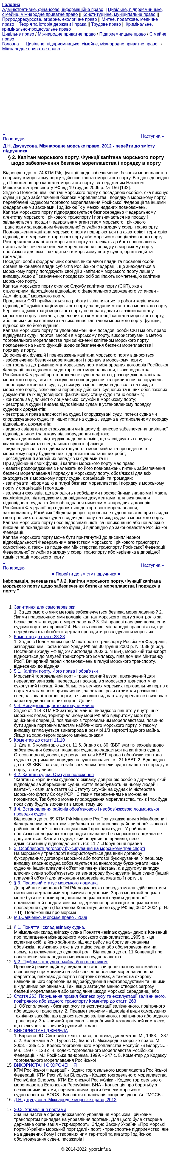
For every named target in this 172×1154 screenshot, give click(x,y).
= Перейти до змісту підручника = (86, 574)
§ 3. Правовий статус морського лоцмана (56, 883)
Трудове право (106, 24)
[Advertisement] (86, 89)
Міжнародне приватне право (67, 34)
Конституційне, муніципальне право (119, 14)
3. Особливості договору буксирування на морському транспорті (79, 848)
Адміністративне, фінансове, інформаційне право (52, 9)
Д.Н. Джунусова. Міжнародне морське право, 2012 (65, 1099)
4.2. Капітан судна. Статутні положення (54, 774)
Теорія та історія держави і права (52, 24)
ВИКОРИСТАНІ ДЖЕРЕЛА (41, 1030)
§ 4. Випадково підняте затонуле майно (54, 705)
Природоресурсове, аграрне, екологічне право (49, 19)
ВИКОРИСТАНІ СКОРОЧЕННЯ (45, 1065)
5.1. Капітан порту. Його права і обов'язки (56, 671)
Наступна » (152, 136)
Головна (10, 44)
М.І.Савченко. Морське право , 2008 (50, 917)
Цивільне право (18, 34)
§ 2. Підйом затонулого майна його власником (61, 961)
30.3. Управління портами (40, 1109)
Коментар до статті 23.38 (39, 636)
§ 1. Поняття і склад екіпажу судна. (49, 927)
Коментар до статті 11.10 (39, 740)
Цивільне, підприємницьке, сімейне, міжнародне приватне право (91, 44)
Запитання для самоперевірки (44, 607)
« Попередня (14, 136)
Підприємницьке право (122, 34)
